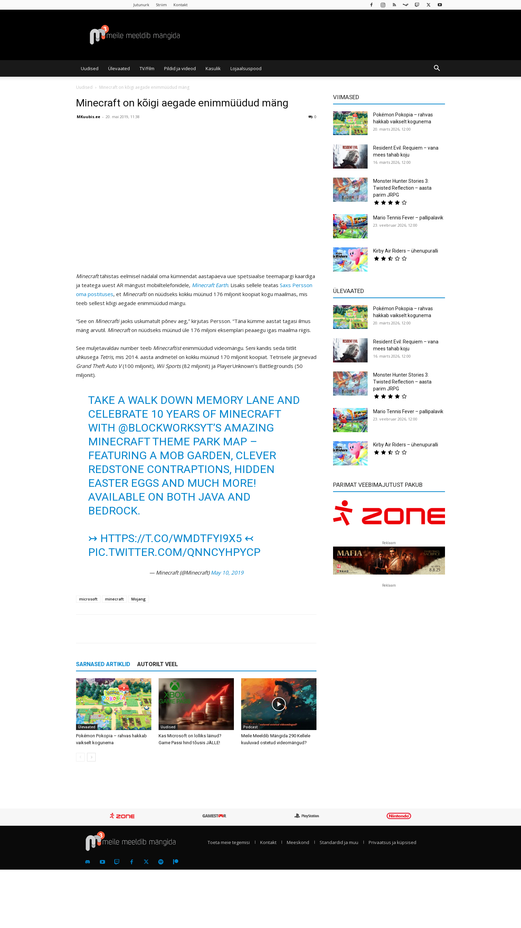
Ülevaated (119, 68)
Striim (161, 4)
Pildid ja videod (180, 68)
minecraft (114, 599)
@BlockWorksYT (165, 427)
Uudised (89, 68)
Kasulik (213, 68)
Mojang (138, 599)
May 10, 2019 (227, 572)
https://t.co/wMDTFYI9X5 (171, 538)
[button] (436, 68)
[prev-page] (80, 757)
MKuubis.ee (88, 116)
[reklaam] (389, 516)
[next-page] (91, 757)
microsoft (88, 599)
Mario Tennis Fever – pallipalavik (408, 217)
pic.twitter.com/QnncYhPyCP (174, 552)
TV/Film (147, 68)
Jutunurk (141, 4)
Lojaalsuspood (246, 68)
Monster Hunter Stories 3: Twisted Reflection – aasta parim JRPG (402, 188)
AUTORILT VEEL (157, 664)
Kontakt (180, 4)
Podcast (250, 727)
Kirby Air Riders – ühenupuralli (405, 251)
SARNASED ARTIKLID (103, 664)
